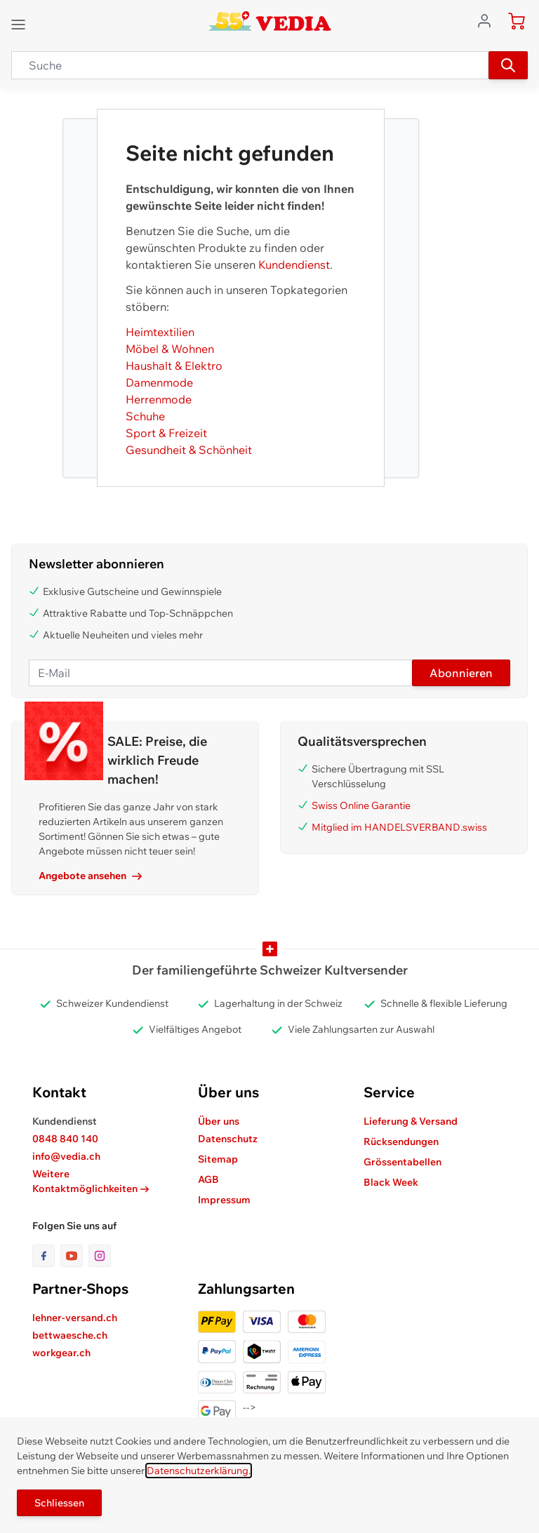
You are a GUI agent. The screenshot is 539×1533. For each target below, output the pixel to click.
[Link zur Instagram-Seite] (99, 1256)
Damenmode (159, 382)
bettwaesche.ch (69, 1335)
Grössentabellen (402, 1162)
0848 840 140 (65, 1138)
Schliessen (59, 1503)
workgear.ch (61, 1352)
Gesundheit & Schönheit (189, 450)
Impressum (224, 1199)
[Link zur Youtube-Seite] (74, 1256)
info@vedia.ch (66, 1156)
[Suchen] (508, 65)
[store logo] (269, 21)
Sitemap (218, 1159)
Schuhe (145, 416)
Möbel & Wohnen (170, 349)
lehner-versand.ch (74, 1317)
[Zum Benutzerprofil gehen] (488, 19)
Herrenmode (159, 399)
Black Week (391, 1182)
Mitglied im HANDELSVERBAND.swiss (399, 827)
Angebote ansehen (90, 875)
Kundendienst (294, 264)
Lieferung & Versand (411, 1121)
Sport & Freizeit (166, 433)
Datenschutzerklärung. (199, 1470)
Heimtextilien (160, 332)
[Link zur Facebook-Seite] (46, 1256)
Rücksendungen (401, 1141)
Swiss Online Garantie (361, 805)
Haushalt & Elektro (174, 366)
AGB (208, 1179)
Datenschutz (228, 1138)
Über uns (218, 1121)
